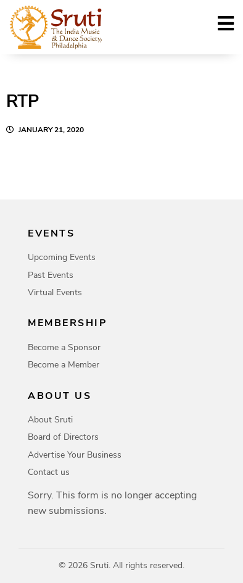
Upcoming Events (62, 257)
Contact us (49, 472)
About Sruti (50, 420)
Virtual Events (55, 292)
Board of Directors (63, 437)
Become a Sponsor (64, 347)
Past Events (50, 275)
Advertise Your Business (75, 455)
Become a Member (63, 365)
